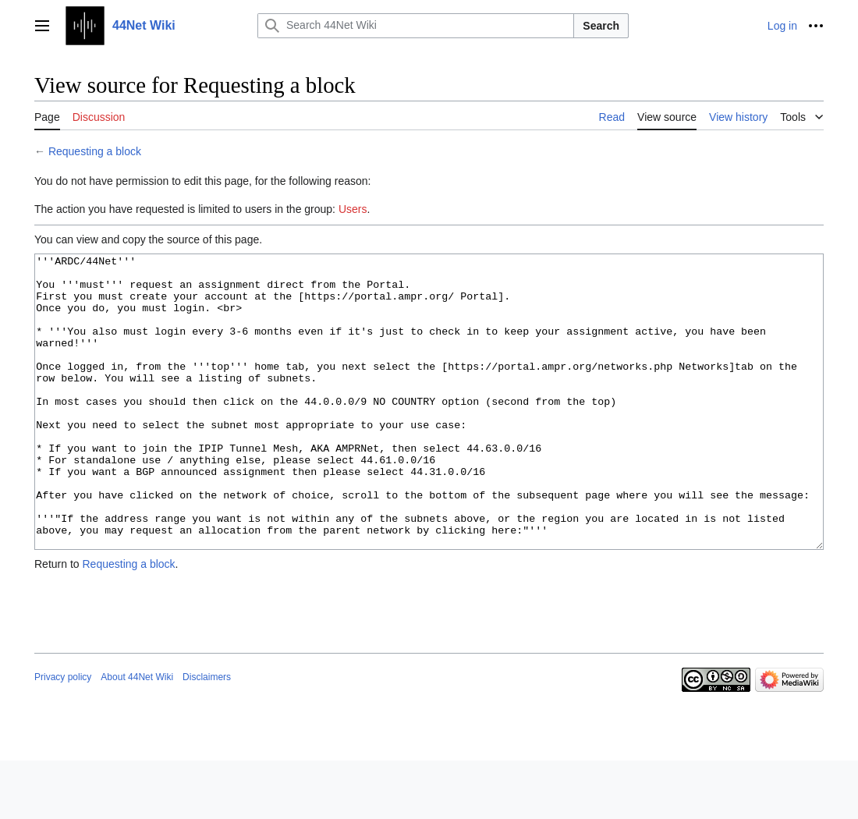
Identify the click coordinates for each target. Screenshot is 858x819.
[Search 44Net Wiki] (415, 25)
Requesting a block (94, 151)
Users (353, 209)
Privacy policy (62, 735)
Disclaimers (207, 735)
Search (601, 26)
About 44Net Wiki (137, 735)
